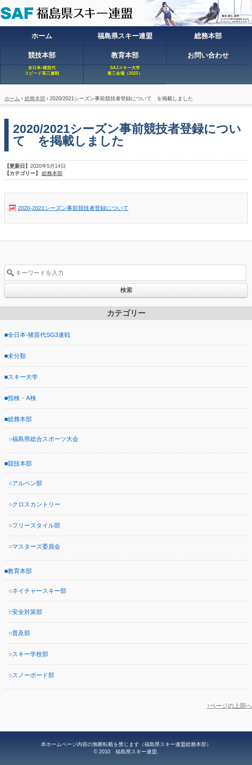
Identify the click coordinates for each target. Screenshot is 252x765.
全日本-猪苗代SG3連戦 (39, 334)
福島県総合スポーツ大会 (45, 438)
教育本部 (20, 571)
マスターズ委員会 (36, 546)
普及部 (21, 632)
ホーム (12, 99)
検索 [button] (126, 290)
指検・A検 (22, 398)
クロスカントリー (36, 504)
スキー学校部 (30, 654)
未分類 (17, 355)
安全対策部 (27, 611)
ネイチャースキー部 (39, 590)
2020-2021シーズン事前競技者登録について (73, 208)
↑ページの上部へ (229, 705)
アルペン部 (27, 483)
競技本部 (20, 463)
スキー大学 (23, 376)
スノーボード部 (33, 675)
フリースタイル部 (36, 525)
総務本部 (35, 99)
